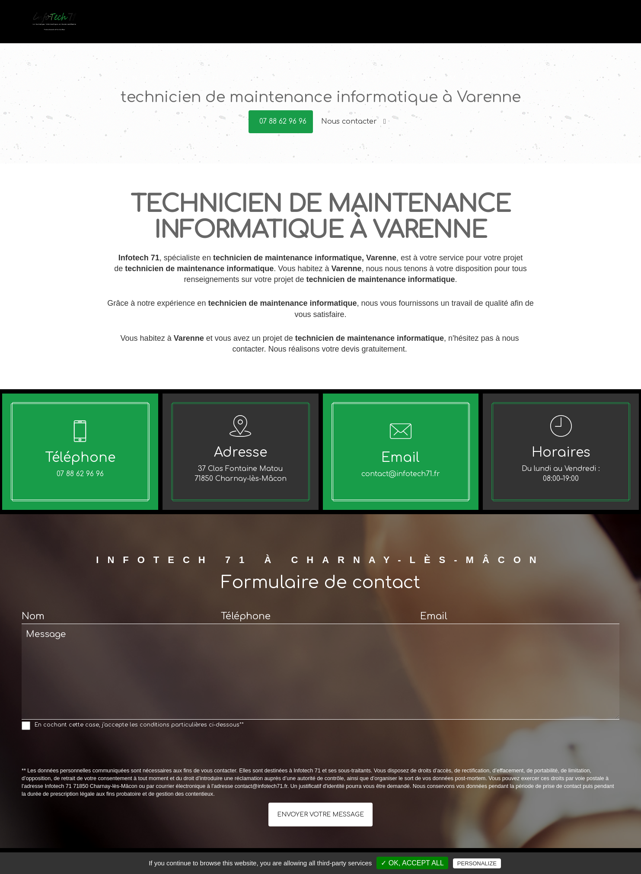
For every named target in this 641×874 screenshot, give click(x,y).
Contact (603, 26)
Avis (574, 26)
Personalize (477, 863)
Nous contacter (353, 121)
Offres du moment (527, 26)
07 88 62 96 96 (282, 121)
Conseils (473, 26)
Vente (440, 26)
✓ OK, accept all (412, 863)
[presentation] (87, 750)
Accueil (359, 26)
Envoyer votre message (320, 814)
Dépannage (400, 26)
